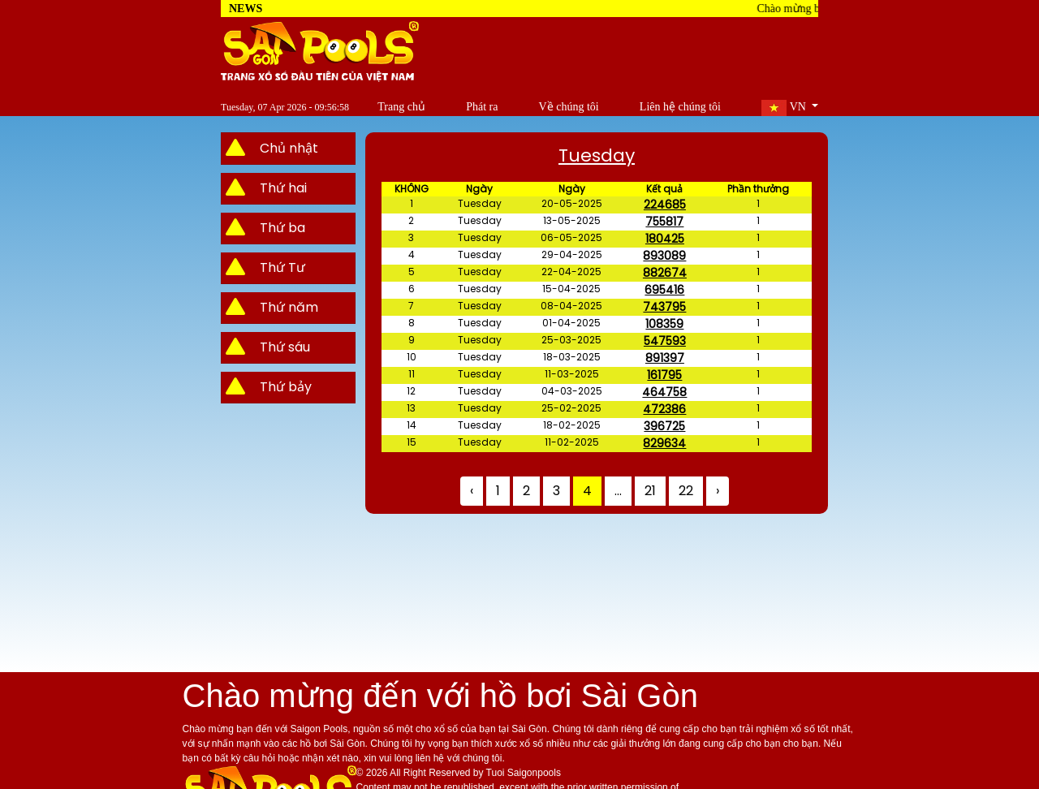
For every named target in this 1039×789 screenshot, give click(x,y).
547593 (665, 341)
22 (686, 490)
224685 (665, 204)
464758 (664, 392)
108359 (664, 324)
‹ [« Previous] (471, 490)
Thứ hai (283, 188)
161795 (664, 375)
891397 (664, 358)
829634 (664, 443)
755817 (664, 221)
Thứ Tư (282, 267)
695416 (664, 290)
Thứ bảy (286, 386)
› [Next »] (717, 490)
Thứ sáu (285, 347)
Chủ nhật (289, 148)
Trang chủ (372, 107)
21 (650, 490)
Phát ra (460, 107)
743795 (664, 307)
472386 (664, 409)
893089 (664, 256)
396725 (664, 426)
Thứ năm (289, 307)
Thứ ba (282, 227)
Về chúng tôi (554, 107)
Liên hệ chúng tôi (673, 107)
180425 (664, 239)
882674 (665, 273)
